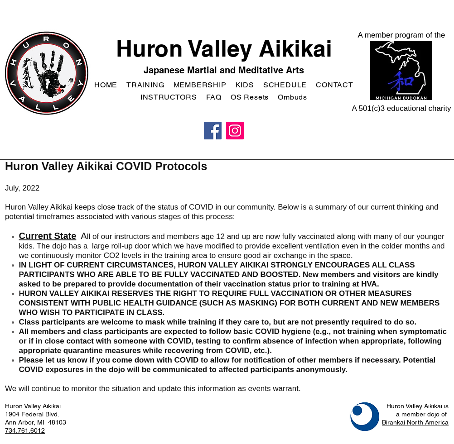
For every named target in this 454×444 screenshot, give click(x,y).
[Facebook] (213, 130)
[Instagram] (235, 130)
